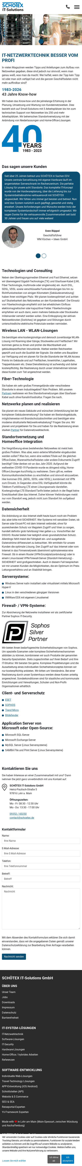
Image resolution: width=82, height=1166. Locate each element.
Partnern (7, 393)
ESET (8, 699)
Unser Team (8, 992)
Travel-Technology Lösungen (18, 1081)
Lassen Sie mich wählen (14, 1160)
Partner (15, 430)
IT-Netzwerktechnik (12, 1034)
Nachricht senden (14, 956)
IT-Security (8, 1044)
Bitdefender (11, 715)
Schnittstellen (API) (13, 1091)
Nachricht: (8, 886)
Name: (5, 835)
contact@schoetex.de (22, 817)
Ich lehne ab (53, 1159)
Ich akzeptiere (68, 1159)
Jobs (5, 997)
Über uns (9, 986)
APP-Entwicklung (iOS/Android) (20, 1086)
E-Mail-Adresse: (10, 848)
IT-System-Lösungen (19, 1028)
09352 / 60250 (18, 813)
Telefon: (6, 861)
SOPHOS (10, 704)
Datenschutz (9, 1012)
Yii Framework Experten (15, 1112)
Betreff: (6, 873)
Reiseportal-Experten (13, 1106)
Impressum (8, 1007)
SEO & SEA (8, 1101)
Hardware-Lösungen (13, 1049)
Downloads (8, 1002)
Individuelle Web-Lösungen (17, 1076)
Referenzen (8, 1059)
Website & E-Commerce (15, 1096)
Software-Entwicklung (22, 1070)
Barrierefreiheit (10, 1017)
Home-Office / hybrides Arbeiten (20, 1054)
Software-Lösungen (13, 1039)
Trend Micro (12, 710)
